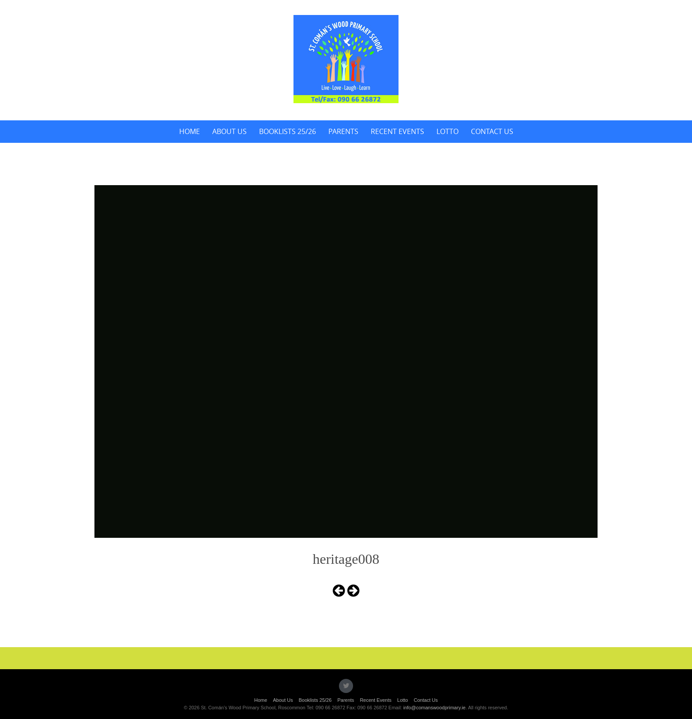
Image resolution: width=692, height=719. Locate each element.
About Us (229, 131)
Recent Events (397, 131)
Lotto (447, 131)
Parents (343, 131)
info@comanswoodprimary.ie (434, 707)
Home (189, 131)
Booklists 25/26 (287, 131)
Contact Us (492, 131)
